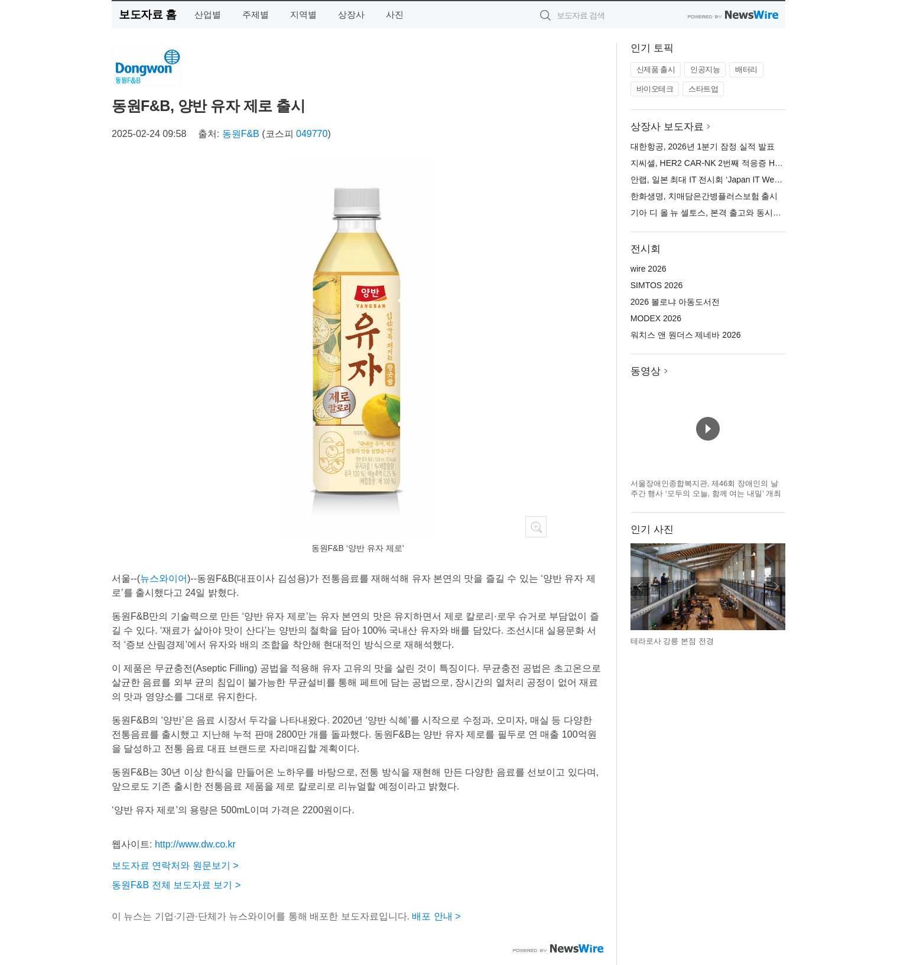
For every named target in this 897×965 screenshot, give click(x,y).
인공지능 (705, 69)
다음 (775, 586)
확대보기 (536, 526)
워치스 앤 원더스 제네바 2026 (685, 335)
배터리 (746, 69)
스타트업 (703, 88)
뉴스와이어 (163, 578)
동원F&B (240, 134)
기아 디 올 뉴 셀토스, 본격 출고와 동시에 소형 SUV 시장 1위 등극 (751, 212)
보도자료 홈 (147, 14)
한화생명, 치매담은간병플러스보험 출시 (704, 196)
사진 (395, 14)
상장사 (351, 14)
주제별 (255, 14)
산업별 (207, 14)
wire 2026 (648, 268)
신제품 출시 (655, 69)
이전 (639, 586)
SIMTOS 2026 (656, 285)
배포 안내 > (436, 916)
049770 (311, 134)
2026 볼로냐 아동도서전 (675, 302)
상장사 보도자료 (667, 126)
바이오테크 (655, 88)
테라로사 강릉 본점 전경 (672, 641)
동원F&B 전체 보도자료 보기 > (176, 885)
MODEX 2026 (655, 318)
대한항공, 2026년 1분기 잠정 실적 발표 (702, 146)
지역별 (303, 14)
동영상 (645, 371)
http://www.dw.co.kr (195, 844)
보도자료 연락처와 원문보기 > (175, 865)
